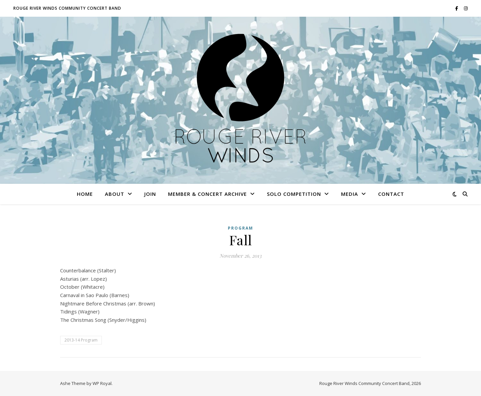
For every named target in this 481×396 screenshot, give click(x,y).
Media (349, 193)
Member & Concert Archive (207, 193)
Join (150, 193)
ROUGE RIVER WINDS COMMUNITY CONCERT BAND (67, 8)
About (114, 193)
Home (85, 193)
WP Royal (102, 383)
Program (240, 228)
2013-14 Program (81, 340)
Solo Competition (294, 193)
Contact (391, 193)
